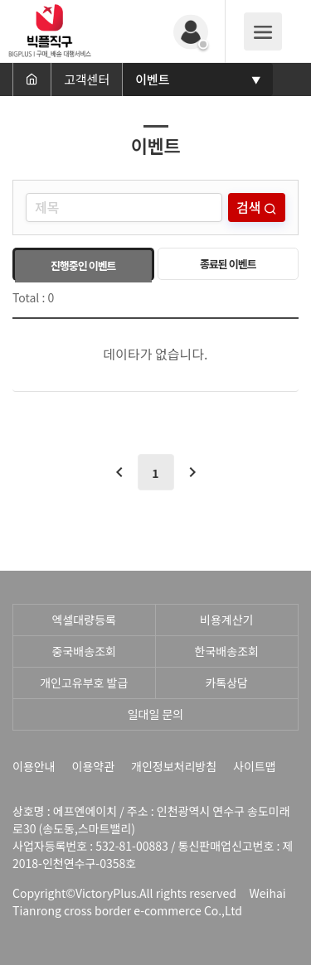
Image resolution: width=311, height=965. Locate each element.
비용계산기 (226, 619)
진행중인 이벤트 (83, 265)
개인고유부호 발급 (84, 682)
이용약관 (93, 766)
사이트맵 (254, 766)
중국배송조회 (84, 651)
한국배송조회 (227, 651)
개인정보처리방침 (173, 766)
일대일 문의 (156, 714)
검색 (250, 207)
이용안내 (34, 766)
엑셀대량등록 (84, 619)
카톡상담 (226, 682)
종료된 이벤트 (228, 264)
